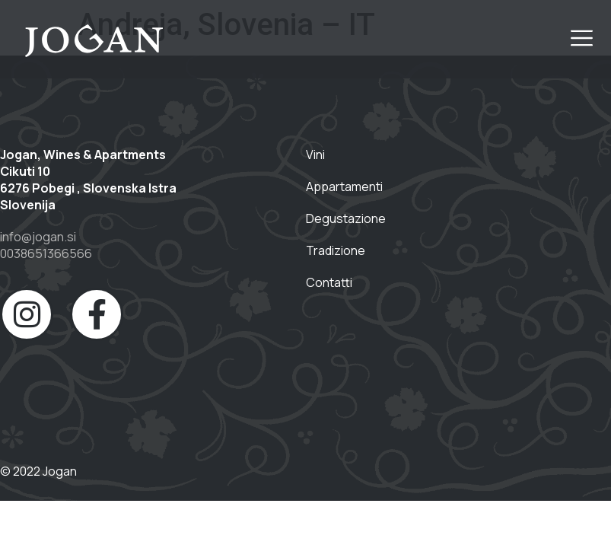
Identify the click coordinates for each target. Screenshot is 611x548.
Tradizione (337, 250)
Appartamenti (344, 186)
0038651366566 (46, 253)
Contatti (329, 282)
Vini (315, 154)
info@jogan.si (38, 236)
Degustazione (346, 218)
